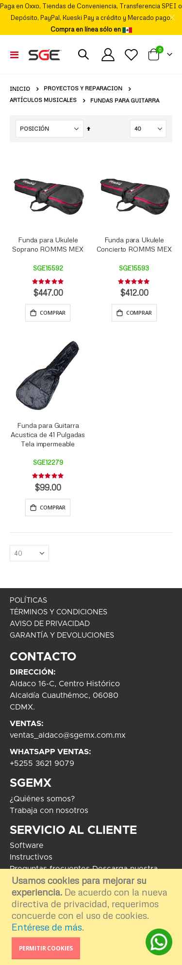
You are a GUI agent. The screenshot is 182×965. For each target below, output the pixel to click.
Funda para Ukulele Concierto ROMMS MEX (134, 244)
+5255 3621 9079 (42, 763)
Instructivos (31, 857)
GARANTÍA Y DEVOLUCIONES (62, 635)
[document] (92, 917)
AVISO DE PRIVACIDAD (50, 623)
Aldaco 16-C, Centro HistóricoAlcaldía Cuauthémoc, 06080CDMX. (65, 695)
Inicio (20, 88)
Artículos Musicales (43, 100)
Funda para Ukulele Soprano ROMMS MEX (47, 244)
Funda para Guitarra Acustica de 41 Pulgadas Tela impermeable (48, 434)
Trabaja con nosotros (49, 810)
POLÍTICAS (28, 600)
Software (27, 845)
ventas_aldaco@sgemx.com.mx (68, 735)
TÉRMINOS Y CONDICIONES (58, 612)
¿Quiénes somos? (42, 799)
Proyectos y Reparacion (83, 88)
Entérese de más (47, 926)
